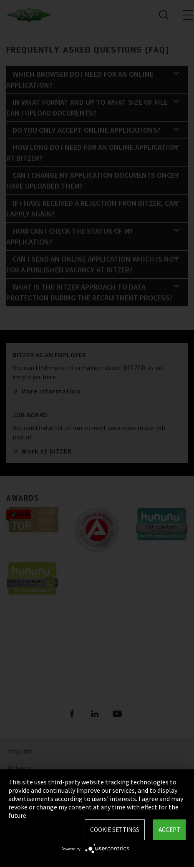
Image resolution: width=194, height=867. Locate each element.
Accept (169, 830)
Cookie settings (114, 830)
